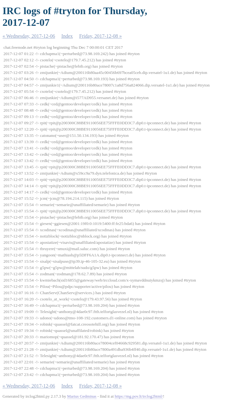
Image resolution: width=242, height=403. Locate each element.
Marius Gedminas (81, 396)
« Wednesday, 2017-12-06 (29, 36)
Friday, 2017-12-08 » (100, 36)
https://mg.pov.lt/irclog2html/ (139, 396)
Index (67, 36)
